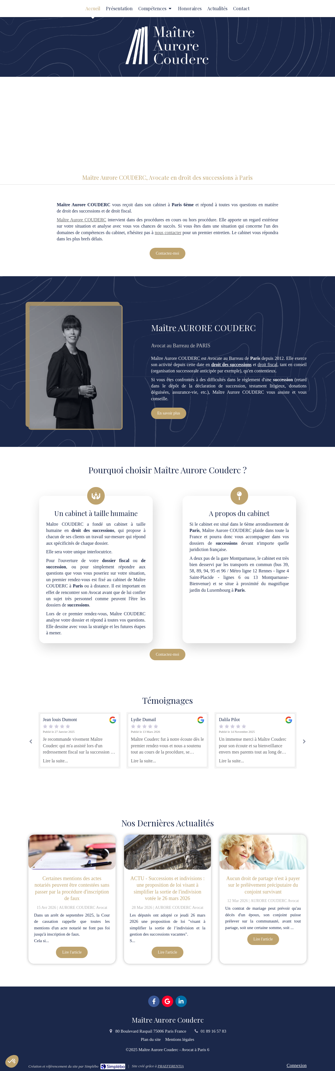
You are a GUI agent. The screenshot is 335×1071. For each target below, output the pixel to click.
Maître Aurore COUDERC (81, 219)
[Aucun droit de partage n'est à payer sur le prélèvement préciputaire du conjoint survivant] (263, 852)
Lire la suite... (55, 760)
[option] (167, 740)
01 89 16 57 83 (213, 1031)
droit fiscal (267, 364)
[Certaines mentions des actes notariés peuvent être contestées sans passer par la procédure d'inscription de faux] (72, 852)
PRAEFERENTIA (171, 1066)
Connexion (297, 1065)
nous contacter (168, 232)
